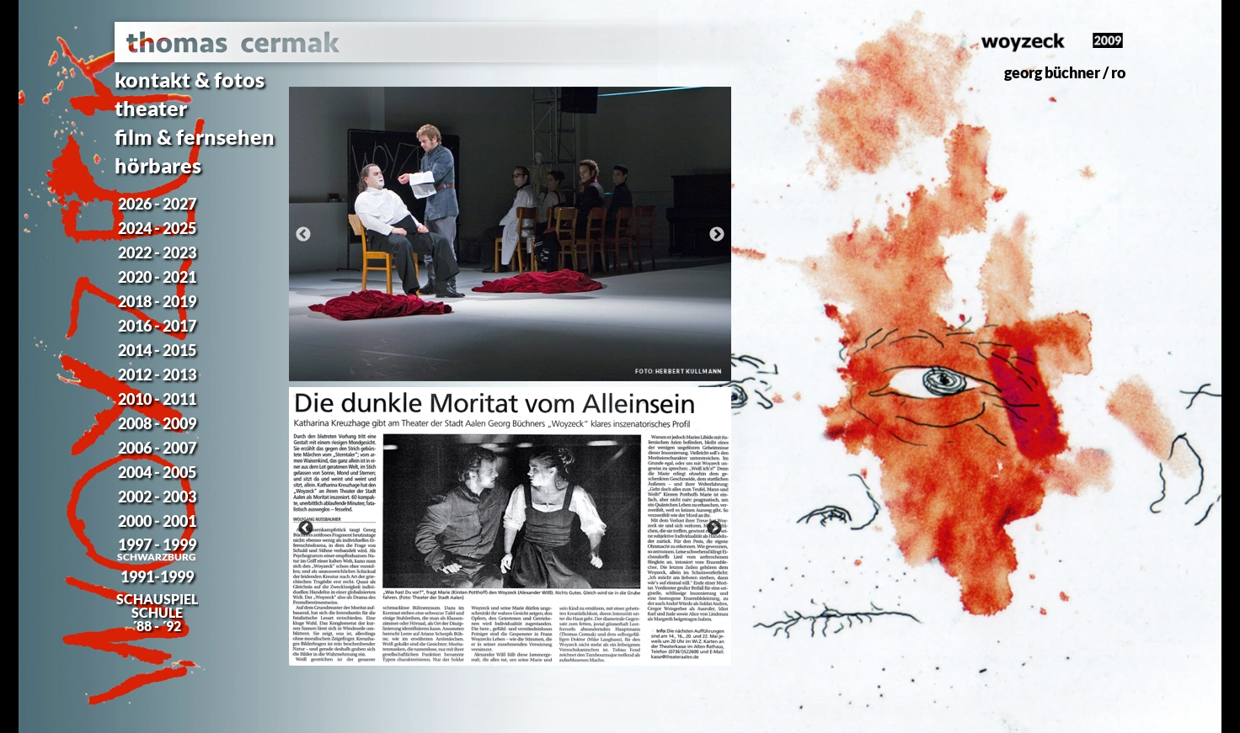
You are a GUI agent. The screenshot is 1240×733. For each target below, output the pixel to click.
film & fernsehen (195, 136)
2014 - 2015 (157, 350)
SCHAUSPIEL (157, 599)
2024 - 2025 (157, 228)
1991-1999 (157, 576)
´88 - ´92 (156, 626)
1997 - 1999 (157, 544)
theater (151, 107)
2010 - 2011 (157, 399)
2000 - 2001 (157, 521)
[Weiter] (716, 234)
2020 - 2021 (157, 277)
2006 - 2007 (157, 447)
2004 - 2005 (157, 472)
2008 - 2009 (157, 423)
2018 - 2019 (157, 301)
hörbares (158, 165)
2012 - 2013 (157, 374)
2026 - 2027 (157, 203)
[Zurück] (303, 234)
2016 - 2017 (157, 325)
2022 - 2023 (157, 252)
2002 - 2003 (157, 496)
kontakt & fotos (190, 79)
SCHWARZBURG (156, 556)
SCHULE (157, 612)
